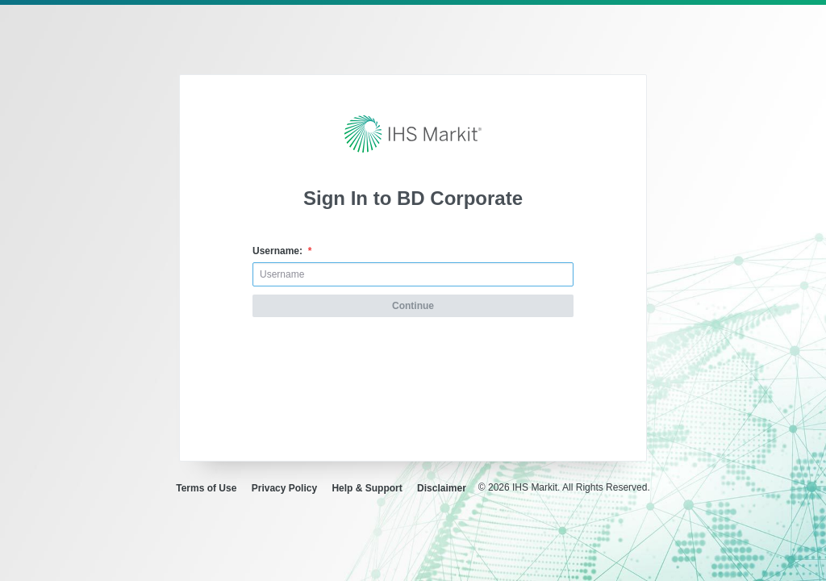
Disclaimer (441, 488)
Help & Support (367, 488)
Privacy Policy (284, 488)
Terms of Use (206, 488)
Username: (281, 251)
